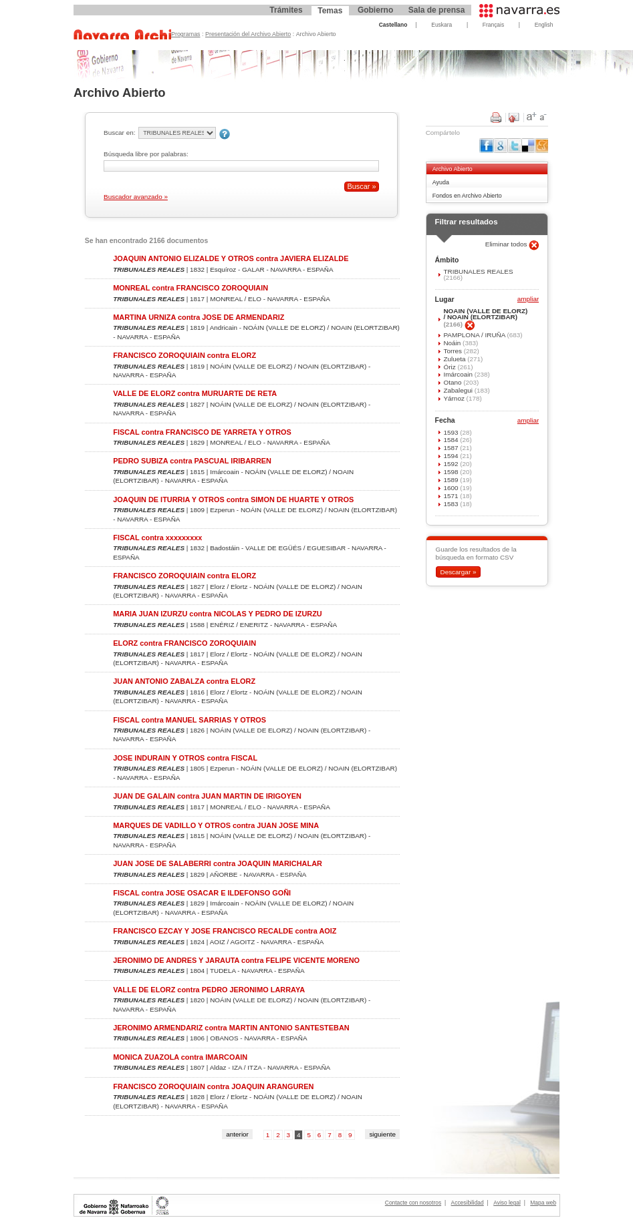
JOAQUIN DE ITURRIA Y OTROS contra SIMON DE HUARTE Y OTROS (233, 499)
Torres (453, 351)
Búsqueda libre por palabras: (146, 154)
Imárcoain (458, 374)
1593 (451, 432)
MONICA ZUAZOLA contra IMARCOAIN (180, 1057)
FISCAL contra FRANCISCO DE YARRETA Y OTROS (202, 432)
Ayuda (440, 182)
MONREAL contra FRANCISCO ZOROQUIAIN (190, 288)
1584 (451, 439)
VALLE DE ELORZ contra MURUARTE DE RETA (195, 393)
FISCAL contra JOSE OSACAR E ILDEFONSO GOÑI (202, 893)
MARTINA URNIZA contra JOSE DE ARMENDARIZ (198, 317)
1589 (451, 479)
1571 (451, 495)
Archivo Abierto (452, 169)
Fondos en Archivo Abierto (467, 195)
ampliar (528, 299)
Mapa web (543, 1202)
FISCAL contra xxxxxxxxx (157, 538)
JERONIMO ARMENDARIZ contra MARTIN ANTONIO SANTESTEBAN (231, 1028)
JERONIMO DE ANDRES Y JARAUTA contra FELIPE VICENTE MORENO (236, 960)
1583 (451, 503)
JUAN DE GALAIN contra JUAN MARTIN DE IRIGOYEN (207, 796)
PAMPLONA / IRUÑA (475, 335)
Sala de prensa (436, 10)
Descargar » (458, 572)
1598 (451, 471)
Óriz (450, 367)
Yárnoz (454, 398)
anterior (237, 1134)
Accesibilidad (467, 1202)
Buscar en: (119, 132)
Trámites (285, 10)
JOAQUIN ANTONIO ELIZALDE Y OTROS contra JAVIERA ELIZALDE (230, 258)
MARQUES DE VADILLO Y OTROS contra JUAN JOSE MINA (216, 825)
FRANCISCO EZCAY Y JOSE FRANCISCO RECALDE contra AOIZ (224, 931)
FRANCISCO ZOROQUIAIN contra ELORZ (184, 355)
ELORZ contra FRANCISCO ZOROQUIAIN (184, 643)
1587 (451, 447)
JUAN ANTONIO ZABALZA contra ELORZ (184, 681)
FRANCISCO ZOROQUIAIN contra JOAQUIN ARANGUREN (213, 1086)
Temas (330, 10)
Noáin (453, 343)
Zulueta (455, 359)
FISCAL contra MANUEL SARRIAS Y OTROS (189, 720)
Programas (186, 34)
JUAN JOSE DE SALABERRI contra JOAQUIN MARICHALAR (217, 863)
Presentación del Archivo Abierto (248, 34)
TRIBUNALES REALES (478, 271)
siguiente (382, 1134)
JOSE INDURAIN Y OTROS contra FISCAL (185, 758)
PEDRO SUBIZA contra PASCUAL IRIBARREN (192, 461)
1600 (451, 487)
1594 (451, 455)
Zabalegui (458, 390)
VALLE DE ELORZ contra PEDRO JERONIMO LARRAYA (209, 990)
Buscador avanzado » (136, 196)
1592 (451, 463)
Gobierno (375, 10)
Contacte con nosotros (413, 1202)
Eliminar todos (507, 244)
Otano (453, 382)
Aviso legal (507, 1202)
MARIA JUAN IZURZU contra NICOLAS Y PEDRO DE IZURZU (217, 614)
